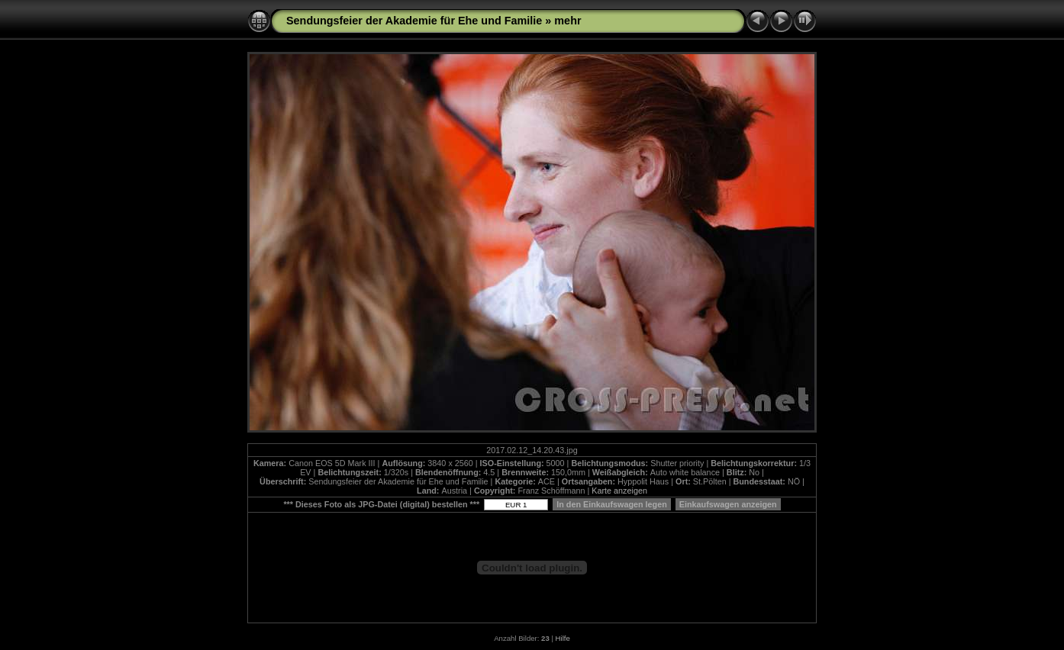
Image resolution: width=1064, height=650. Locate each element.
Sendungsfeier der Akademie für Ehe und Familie (414, 20)
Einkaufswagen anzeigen (728, 504)
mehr (567, 20)
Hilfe (563, 638)
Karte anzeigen (619, 490)
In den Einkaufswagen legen (611, 504)
